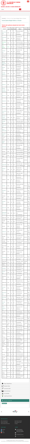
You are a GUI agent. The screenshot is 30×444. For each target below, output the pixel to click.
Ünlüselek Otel (4, 257)
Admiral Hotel (4, 146)
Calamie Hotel (4, 164)
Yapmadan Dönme (6, 386)
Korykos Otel (4, 207)
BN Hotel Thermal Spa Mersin (4, 63)
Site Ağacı (16, 423)
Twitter (3, 431)
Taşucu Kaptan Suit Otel (4, 308)
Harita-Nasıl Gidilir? (6, 388)
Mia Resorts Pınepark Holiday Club (4, 117)
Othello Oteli (4, 231)
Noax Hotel (3, 59)
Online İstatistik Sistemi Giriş (5, 423)
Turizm (8, 18)
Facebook (3, 429)
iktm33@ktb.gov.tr (19, 432)
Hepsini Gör (4, 403)
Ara (20, 9)
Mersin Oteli (4, 95)
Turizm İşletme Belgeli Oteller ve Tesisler (18, 18)
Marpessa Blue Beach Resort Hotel (4, 90)
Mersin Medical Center (18, 422)
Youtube (3, 432)
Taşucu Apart (4, 368)
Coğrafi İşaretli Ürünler (7, 396)
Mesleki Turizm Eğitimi (4, 422)
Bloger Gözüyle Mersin (7, 383)
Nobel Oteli (3, 106)
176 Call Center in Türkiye (20, 436)
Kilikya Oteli (4, 84)
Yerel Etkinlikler (5, 393)
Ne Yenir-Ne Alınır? (6, 391)
